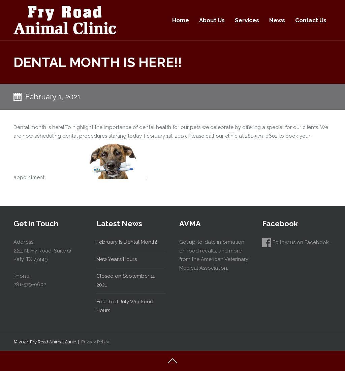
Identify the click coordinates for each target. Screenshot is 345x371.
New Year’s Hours (116, 259)
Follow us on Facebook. (296, 242)
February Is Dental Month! (126, 242)
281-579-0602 (29, 284)
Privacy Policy (95, 341)
